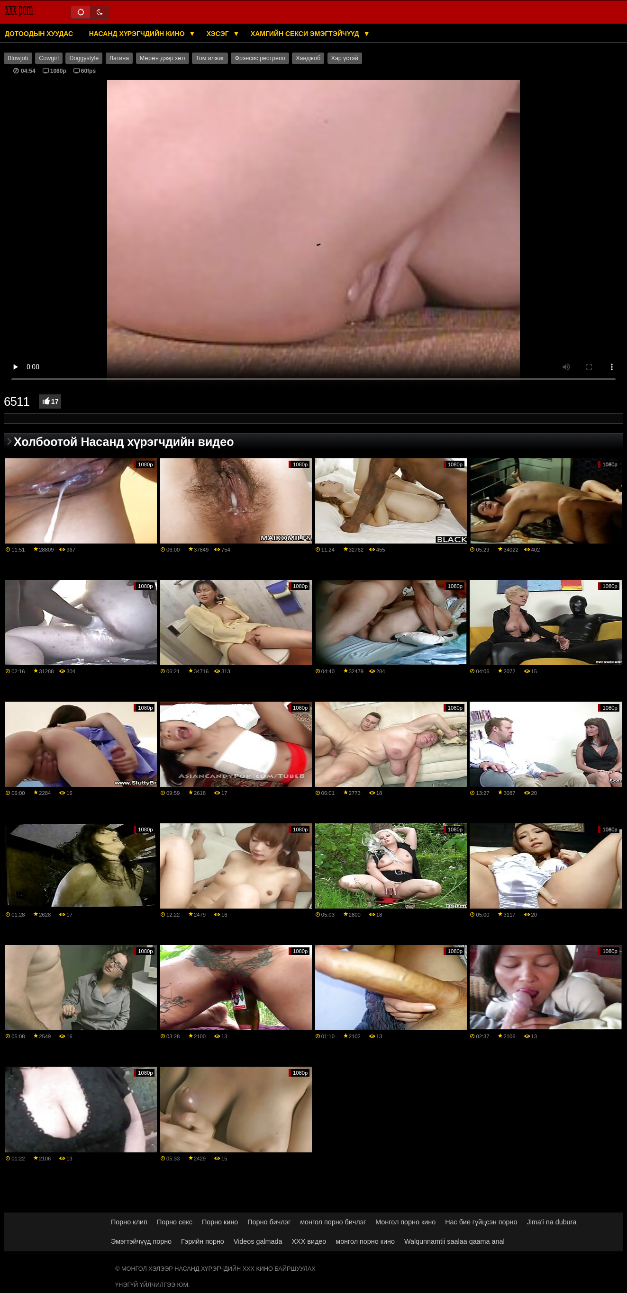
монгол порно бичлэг (333, 1222)
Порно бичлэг (269, 1222)
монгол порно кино (365, 1241)
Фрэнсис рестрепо (260, 58)
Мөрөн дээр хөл (162, 58)
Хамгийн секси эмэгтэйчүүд (306, 33)
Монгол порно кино (405, 1222)
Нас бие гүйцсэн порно (481, 1222)
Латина (119, 58)
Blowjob (18, 58)
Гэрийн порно (202, 1241)
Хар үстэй (344, 58)
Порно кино (220, 1222)
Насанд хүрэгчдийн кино (138, 33)
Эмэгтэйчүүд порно (141, 1241)
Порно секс (174, 1222)
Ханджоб (308, 58)
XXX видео (309, 1241)
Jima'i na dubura (551, 1222)
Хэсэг (219, 33)
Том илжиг (210, 58)
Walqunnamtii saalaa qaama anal (454, 1241)
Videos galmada (258, 1241)
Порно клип (129, 1222)
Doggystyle (84, 58)
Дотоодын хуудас (39, 33)
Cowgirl (49, 58)
